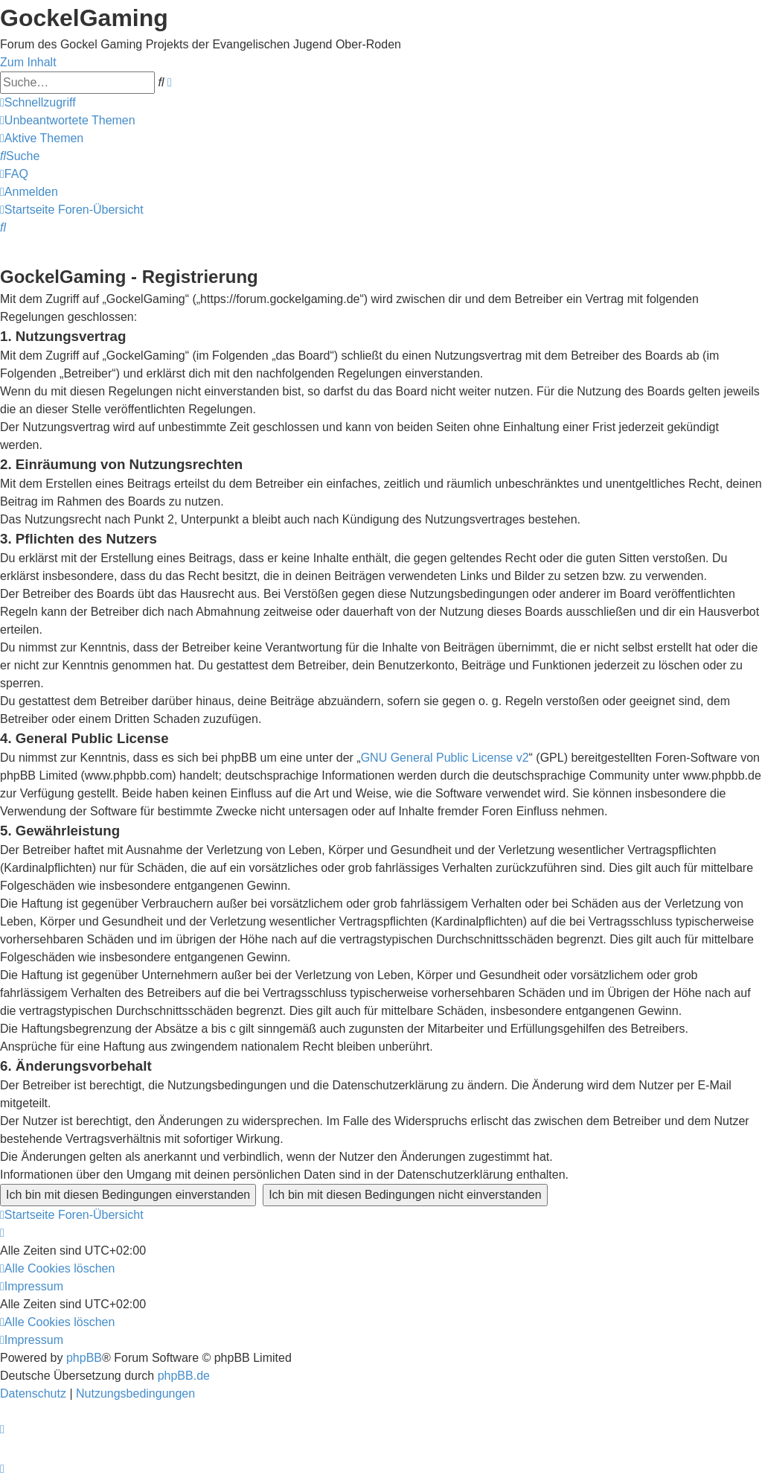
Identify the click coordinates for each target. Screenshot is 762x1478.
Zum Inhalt (28, 62)
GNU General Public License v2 (445, 757)
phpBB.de (184, 1375)
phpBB (84, 1357)
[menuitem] (67, 120)
